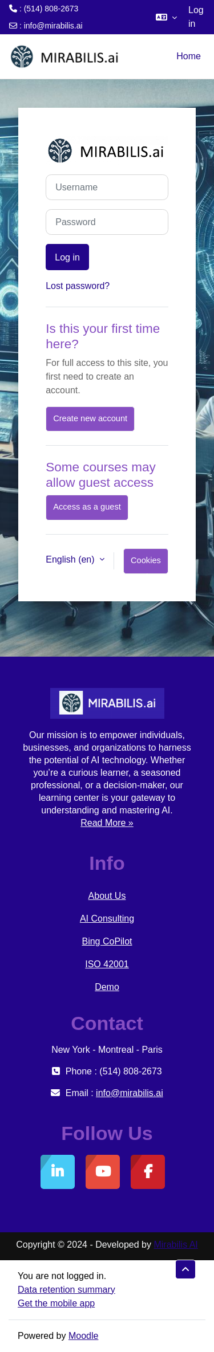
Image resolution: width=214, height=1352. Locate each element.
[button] (166, 17)
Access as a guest (87, 506)
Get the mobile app (56, 1303)
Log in (196, 16)
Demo (107, 987)
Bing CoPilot (107, 941)
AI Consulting (107, 918)
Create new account (90, 418)
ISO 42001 (107, 964)
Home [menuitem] (188, 56)
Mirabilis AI (175, 1244)
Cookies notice (146, 565)
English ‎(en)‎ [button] (71, 559)
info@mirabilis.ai (53, 25)
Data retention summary (66, 1289)
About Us (107, 896)
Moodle (83, 1336)
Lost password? (78, 286)
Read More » (107, 823)
